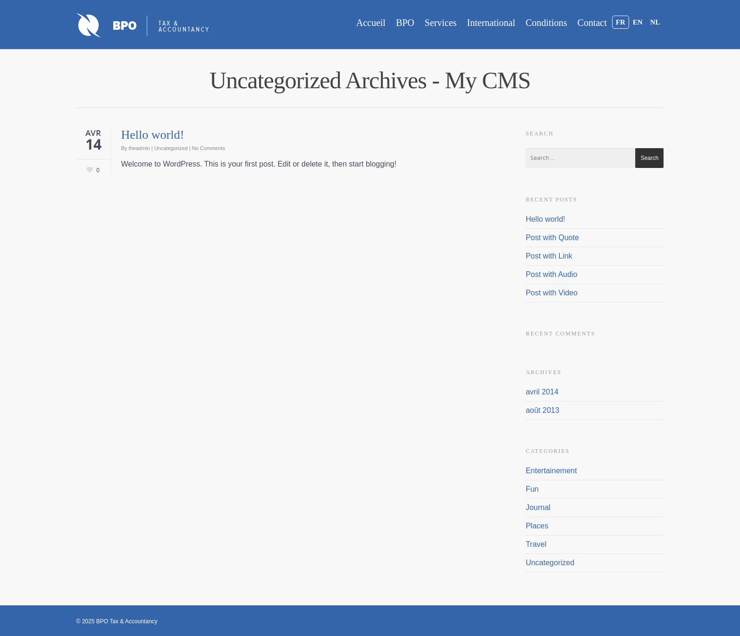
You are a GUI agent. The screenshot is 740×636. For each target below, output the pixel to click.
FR (620, 22)
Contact (592, 22)
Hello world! (153, 135)
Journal (538, 507)
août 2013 (542, 410)
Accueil (371, 22)
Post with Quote (552, 238)
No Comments (208, 148)
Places (537, 526)
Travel (536, 544)
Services (441, 22)
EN (638, 22)
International (491, 22)
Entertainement (551, 471)
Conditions (546, 22)
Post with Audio (551, 274)
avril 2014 (542, 392)
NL (655, 22)
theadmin (139, 148)
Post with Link (549, 256)
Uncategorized (171, 148)
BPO (405, 22)
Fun (532, 489)
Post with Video (552, 293)
